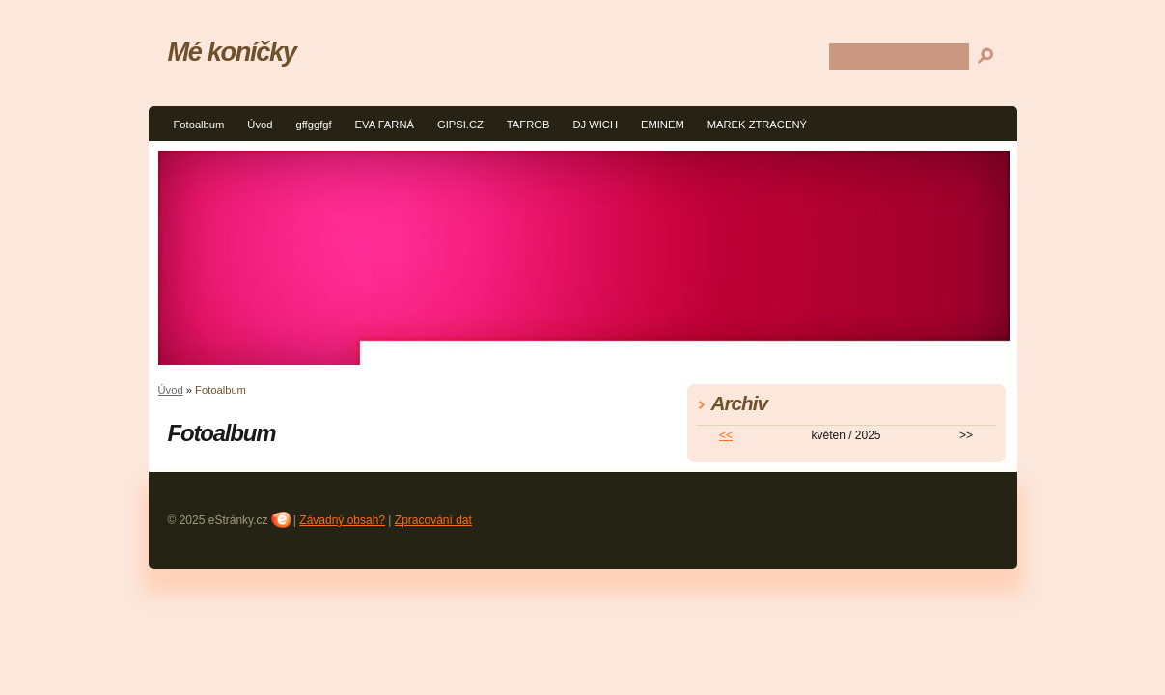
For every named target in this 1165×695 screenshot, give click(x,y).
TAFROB (528, 124)
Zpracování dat (433, 520)
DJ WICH (595, 124)
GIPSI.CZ (460, 124)
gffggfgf (313, 124)
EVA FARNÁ (384, 124)
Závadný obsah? (342, 520)
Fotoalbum (199, 124)
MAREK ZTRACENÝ (757, 124)
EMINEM (662, 124)
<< (726, 435)
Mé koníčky (232, 52)
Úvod (259, 124)
